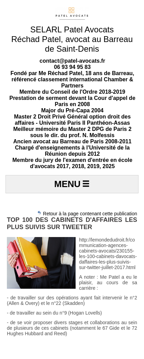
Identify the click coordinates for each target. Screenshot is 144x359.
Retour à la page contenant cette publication (87, 213)
